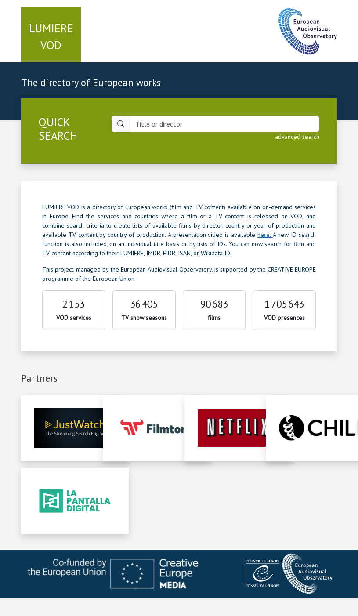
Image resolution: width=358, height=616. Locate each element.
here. (265, 235)
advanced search (297, 137)
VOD (51, 36)
